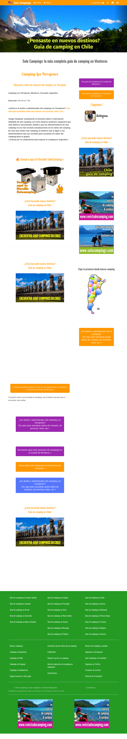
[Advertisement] (40, 327)
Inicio (37, 3)
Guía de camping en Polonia (58, 634)
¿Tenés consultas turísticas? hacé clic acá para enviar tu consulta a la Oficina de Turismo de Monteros (39, 388)
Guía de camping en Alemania (96, 609)
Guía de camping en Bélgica (95, 627)
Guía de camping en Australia (21, 615)
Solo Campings (22, 3)
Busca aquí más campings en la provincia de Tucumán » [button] (40, 466)
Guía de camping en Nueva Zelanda (23, 621)
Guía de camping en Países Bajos (97, 615)
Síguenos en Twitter (93, 664)
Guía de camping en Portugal (58, 603)
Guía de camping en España (58, 597)
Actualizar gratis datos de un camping (62, 645)
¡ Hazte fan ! (97, 3)
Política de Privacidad (93, 676)
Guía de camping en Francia (95, 621)
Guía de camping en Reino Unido (60, 615)
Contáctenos (52, 673)
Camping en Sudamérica (19, 670)
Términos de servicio (93, 670)
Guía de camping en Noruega (58, 627)
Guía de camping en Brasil (19, 609)
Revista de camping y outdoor (96, 645)
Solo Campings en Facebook (95, 658)
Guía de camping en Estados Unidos (23, 597)
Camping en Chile (16, 658)
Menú (47, 3)
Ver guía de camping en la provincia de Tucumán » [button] (96, 94)
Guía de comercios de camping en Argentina (60, 665)
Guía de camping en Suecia (58, 621)
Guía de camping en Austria (95, 634)
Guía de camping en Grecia (95, 603)
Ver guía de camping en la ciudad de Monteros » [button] (96, 83)
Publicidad (52, 651)
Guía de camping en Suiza (57, 609)
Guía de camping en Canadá (20, 603)
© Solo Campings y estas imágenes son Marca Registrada (35, 687)
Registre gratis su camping (58, 658)
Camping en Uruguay (17, 664)
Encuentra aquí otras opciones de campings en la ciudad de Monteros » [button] (40, 451)
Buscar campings (16, 645)
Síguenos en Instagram (94, 651)
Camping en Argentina (18, 651)
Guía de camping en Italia (94, 597)
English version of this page (20, 676)
